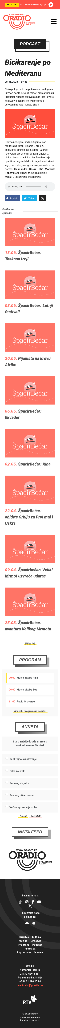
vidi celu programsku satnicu (30, 719)
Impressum (24, 952)
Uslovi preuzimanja (30, 1017)
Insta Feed (30, 839)
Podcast (37, 944)
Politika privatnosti (30, 1020)
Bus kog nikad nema (21, 803)
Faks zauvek (17, 778)
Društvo (24, 937)
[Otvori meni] (54, 21)
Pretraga (30, 948)
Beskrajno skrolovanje (23, 766)
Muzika (23, 940)
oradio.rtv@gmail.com (30, 985)
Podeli (11, 198)
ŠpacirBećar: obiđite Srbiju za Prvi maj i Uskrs (29, 524)
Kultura (36, 937)
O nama (38, 952)
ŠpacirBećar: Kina (34, 471)
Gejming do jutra (19, 791)
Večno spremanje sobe (23, 815)
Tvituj (29, 198)
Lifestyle (36, 940)
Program (30, 667)
